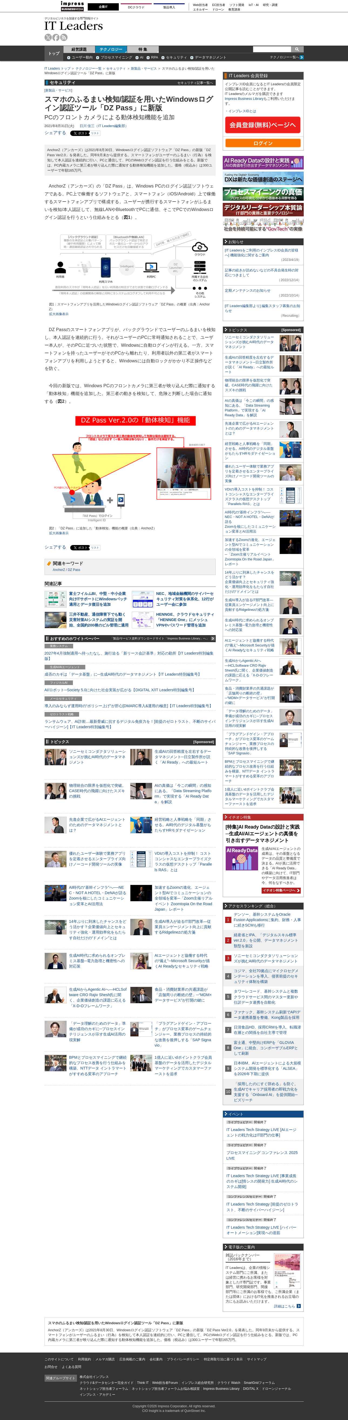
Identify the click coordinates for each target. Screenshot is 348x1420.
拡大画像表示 (59, 314)
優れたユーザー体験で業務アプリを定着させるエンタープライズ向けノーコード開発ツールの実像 (97, 858)
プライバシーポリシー (183, 1359)
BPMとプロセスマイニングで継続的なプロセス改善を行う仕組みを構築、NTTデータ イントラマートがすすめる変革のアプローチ (250, 771)
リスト (95, 133)
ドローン (218, 9)
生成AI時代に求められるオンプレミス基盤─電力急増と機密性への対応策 (97, 960)
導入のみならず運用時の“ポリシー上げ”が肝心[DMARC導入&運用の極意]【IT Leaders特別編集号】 (129, 706)
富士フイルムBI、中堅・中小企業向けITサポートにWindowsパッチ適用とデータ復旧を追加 (98, 599)
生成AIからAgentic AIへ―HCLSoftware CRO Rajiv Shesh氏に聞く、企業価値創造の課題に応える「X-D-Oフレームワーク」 (249, 670)
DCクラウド (136, 7)
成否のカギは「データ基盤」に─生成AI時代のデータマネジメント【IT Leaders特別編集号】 (123, 674)
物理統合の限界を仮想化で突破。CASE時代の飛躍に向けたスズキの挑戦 (97, 790)
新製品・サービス (144, 68)
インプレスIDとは (242, 111)
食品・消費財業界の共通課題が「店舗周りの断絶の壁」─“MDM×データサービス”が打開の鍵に (183, 994)
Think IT (143, 1383)
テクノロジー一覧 (89, 68)
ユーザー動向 (82, 57)
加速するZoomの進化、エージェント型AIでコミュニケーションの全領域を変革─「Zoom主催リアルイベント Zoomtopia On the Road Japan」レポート (184, 898)
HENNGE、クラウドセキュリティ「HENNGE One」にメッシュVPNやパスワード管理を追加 (185, 619)
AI (141, 57)
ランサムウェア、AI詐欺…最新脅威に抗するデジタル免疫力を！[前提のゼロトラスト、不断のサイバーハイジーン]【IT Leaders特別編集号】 (130, 724)
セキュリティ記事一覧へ (195, 82)
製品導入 (169, 7)
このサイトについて (59, 1359)
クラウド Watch (228, 1383)
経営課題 (79, 49)
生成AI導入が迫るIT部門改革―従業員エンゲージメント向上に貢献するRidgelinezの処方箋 (183, 926)
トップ (53, 53)
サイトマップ (256, 1359)
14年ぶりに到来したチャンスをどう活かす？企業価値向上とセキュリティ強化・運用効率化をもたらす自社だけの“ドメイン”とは (249, 582)
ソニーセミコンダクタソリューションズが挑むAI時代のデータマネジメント (97, 756)
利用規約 (84, 1359)
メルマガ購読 (105, 1359)
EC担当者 (218, 5)
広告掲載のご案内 (132, 1359)
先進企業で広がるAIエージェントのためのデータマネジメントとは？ (97, 824)
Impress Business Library (244, 99)
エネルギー (200, 9)
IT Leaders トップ (57, 68)
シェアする (55, 132)
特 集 (142, 49)
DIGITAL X (250, 1389)
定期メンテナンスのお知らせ (248, 290)
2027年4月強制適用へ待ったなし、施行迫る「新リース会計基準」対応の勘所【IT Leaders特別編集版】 (129, 656)
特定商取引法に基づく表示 (223, 1359)
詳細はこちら (284, 1306)
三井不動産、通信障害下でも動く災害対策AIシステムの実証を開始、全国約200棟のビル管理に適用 (99, 619)
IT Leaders (74, 25)
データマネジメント (211, 57)
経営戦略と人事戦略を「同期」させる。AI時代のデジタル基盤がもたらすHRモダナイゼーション (183, 824)
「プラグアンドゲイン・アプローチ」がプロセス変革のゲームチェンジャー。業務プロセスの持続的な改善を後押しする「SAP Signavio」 (183, 1034)
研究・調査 (270, 5)
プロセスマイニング (116, 57)
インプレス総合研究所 (197, 1383)
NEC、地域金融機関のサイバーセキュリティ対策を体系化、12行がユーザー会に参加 (185, 599)
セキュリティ (176, 57)
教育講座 (234, 9)
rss (63, 37)
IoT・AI (254, 5)
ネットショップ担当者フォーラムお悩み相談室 (166, 1389)
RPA (154, 57)
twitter (48, 37)
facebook (56, 37)
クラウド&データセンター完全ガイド (107, 1383)
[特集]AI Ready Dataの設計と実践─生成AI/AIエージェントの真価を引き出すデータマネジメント (263, 833)
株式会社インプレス (94, 1377)
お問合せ (51, 1367)
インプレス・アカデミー (97, 1395)
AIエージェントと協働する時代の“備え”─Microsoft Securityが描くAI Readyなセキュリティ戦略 (182, 960)
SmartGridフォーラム (259, 1383)
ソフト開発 (236, 5)
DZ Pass (74, 570)
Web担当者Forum (165, 1383)
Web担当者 (200, 5)
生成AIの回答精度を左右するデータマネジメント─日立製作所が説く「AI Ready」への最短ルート (183, 756)
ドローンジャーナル (276, 1389)
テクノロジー (111, 49)
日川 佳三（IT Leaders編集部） (104, 126)
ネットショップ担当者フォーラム (104, 1389)
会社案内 (156, 1359)
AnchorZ (59, 570)
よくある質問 (71, 1367)
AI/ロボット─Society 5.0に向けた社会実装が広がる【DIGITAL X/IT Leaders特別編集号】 (120, 690)
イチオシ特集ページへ (280, 890)
